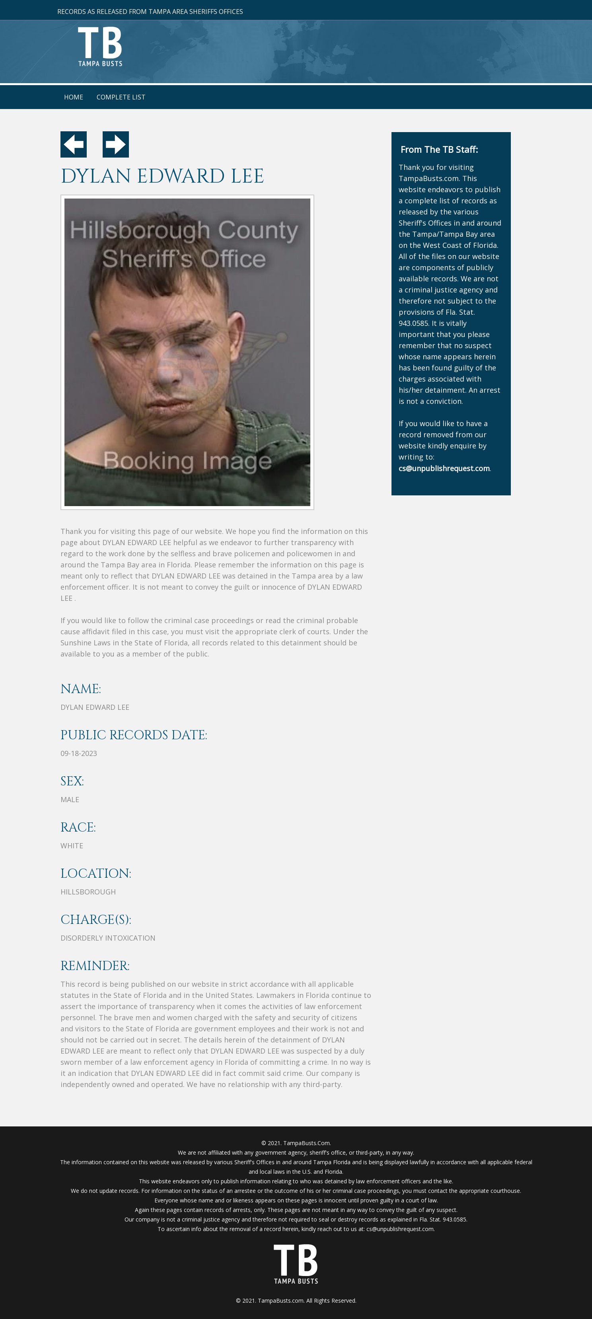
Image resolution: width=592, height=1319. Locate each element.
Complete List (121, 97)
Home (73, 97)
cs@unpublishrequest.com (400, 1229)
